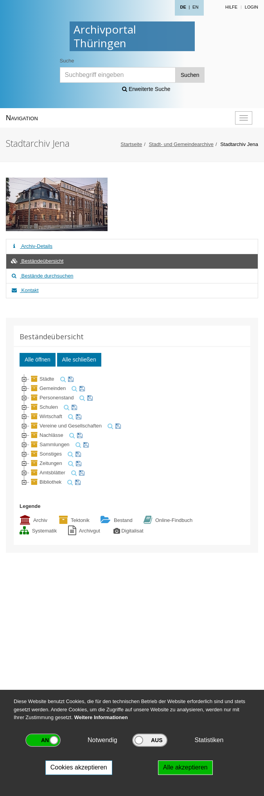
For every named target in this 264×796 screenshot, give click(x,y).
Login (251, 7)
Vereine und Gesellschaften (65, 426)
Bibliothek (45, 482)
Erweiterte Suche (146, 89)
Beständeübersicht (36, 261)
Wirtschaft (45, 416)
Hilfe (231, 7)
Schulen (43, 407)
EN (195, 7)
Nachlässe (46, 435)
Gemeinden (47, 388)
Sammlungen (49, 444)
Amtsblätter (47, 472)
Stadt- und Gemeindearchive (181, 144)
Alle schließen (79, 359)
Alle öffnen (37, 359)
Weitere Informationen (101, 717)
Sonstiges (45, 454)
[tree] (132, 430)
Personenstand (51, 398)
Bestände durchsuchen (42, 276)
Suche (67, 61)
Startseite (131, 144)
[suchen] (62, 379)
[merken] (70, 379)
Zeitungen (45, 463)
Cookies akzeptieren (78, 767)
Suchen (190, 75)
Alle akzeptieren (185, 767)
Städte (41, 379)
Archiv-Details (31, 246)
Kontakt (24, 290)
